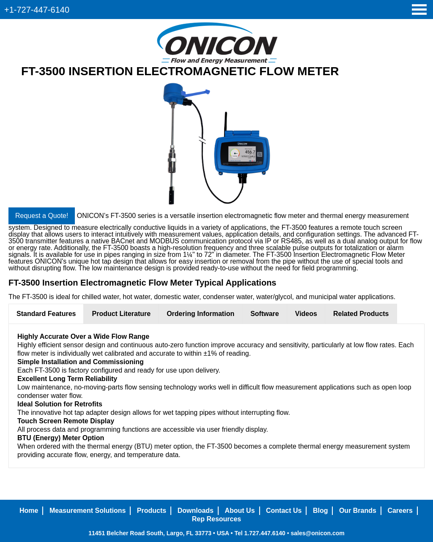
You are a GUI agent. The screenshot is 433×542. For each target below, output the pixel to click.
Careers (400, 510)
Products (151, 510)
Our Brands (357, 510)
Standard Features (46, 313)
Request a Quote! (41, 215)
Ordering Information (200, 313)
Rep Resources (216, 519)
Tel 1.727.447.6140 (259, 533)
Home (28, 510)
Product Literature (121, 313)
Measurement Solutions (87, 510)
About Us (240, 510)
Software (264, 313)
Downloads (196, 510)
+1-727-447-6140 (36, 9)
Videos (306, 313)
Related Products (361, 313)
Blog (320, 510)
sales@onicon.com (317, 533)
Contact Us (283, 510)
